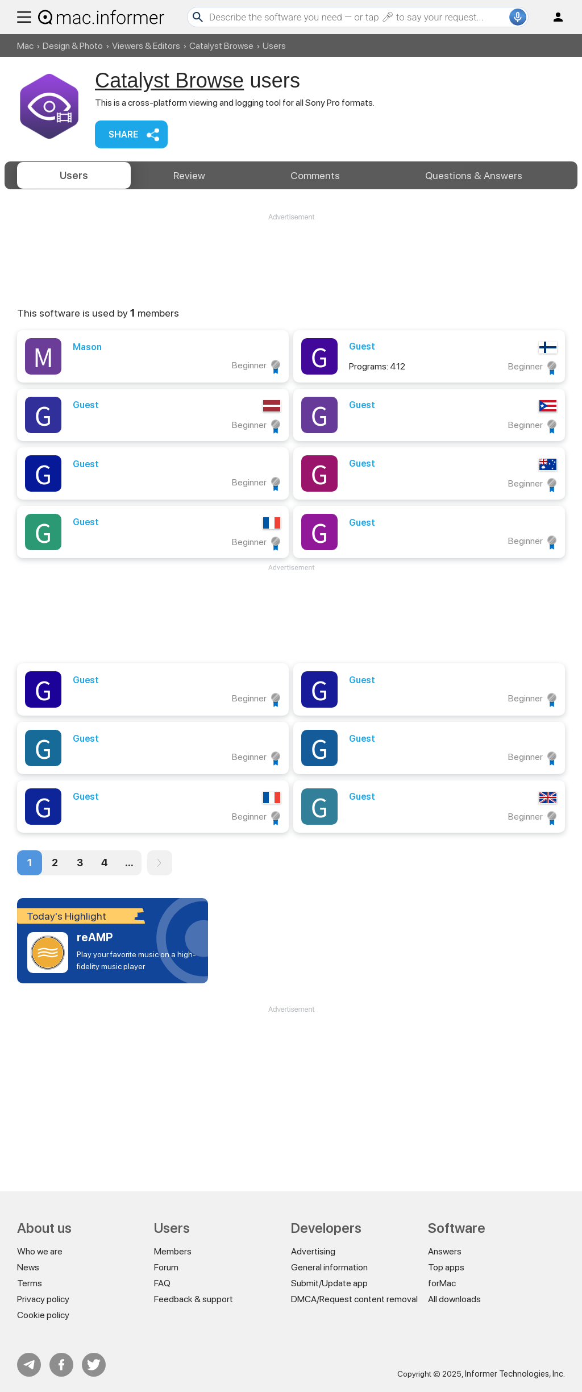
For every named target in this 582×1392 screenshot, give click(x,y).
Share (123, 134)
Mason (87, 347)
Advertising (313, 1251)
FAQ (162, 1283)
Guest (362, 346)
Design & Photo (73, 45)
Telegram (29, 1365)
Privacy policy (43, 1299)
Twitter (94, 1365)
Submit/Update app (329, 1283)
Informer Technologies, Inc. (515, 1374)
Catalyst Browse (221, 45)
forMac (442, 1283)
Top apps (446, 1267)
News (28, 1267)
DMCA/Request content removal (354, 1299)
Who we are (40, 1251)
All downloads (454, 1299)
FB (61, 1365)
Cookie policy (43, 1315)
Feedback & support (193, 1299)
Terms (29, 1283)
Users (74, 175)
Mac (25, 45)
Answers (473, 175)
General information (329, 1267)
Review (189, 175)
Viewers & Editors (146, 45)
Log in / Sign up (553, 17)
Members (173, 1251)
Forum (166, 1267)
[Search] (358, 17)
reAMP (95, 937)
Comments (315, 175)
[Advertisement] (291, 256)
